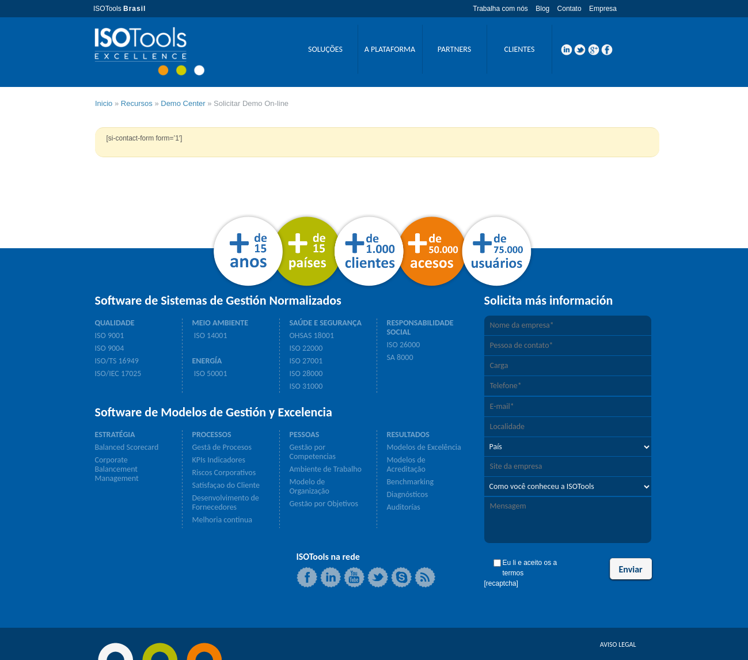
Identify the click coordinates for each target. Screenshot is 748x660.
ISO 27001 (306, 361)
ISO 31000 (306, 386)
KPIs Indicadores (219, 460)
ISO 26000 (403, 345)
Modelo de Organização (309, 486)
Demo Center (183, 103)
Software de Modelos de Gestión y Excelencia (213, 412)
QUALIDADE (115, 323)
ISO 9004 (109, 348)
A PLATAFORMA (389, 49)
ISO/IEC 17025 (118, 373)
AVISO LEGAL (618, 644)
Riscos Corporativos (224, 472)
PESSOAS (305, 434)
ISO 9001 (109, 335)
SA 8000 (400, 357)
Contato (569, 9)
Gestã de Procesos (222, 447)
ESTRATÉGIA (115, 434)
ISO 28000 (306, 373)
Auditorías (403, 507)
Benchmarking (410, 482)
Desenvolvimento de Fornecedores (225, 503)
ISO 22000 (306, 348)
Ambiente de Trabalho (326, 469)
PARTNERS (454, 49)
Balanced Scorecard (127, 447)
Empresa (603, 9)
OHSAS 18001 (312, 335)
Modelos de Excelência (424, 447)
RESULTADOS (408, 434)
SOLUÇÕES (325, 49)
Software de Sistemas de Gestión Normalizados (218, 300)
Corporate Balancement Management (117, 469)
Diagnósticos (407, 494)
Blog (542, 9)
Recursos (137, 103)
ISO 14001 (209, 335)
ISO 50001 (209, 373)
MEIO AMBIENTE (220, 323)
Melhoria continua (222, 520)
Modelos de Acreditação (406, 465)
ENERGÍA (207, 361)
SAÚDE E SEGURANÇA (326, 323)
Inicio (103, 103)
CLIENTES (519, 49)
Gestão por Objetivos (324, 504)
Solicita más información (548, 300)
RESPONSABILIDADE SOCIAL (420, 327)
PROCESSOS (211, 434)
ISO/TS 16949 (117, 361)
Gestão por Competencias (313, 452)
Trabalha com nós (500, 9)
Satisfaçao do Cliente (226, 485)
